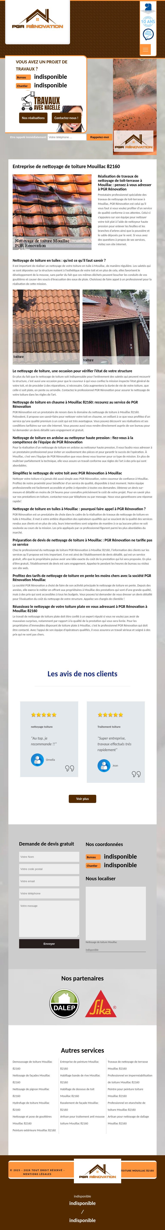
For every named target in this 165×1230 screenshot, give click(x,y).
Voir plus (82, 799)
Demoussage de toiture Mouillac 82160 (32, 1065)
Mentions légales (37, 1174)
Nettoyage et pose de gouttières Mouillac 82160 (32, 1120)
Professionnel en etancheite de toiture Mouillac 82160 (126, 1106)
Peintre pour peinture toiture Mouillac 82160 (125, 1092)
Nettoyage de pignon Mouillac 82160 (31, 1092)
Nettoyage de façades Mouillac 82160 (31, 1079)
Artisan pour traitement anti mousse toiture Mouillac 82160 (82, 1120)
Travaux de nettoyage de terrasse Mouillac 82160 (128, 1065)
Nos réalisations (33, 118)
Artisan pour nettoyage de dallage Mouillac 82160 (128, 1120)
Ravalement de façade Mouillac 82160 (79, 1106)
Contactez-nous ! (66, 118)
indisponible (120, 856)
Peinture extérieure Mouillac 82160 (34, 1130)
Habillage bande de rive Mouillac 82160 (80, 1079)
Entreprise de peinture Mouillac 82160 (79, 1065)
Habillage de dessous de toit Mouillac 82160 (77, 1092)
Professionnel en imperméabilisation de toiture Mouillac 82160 (130, 1079)
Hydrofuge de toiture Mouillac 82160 (31, 1106)
